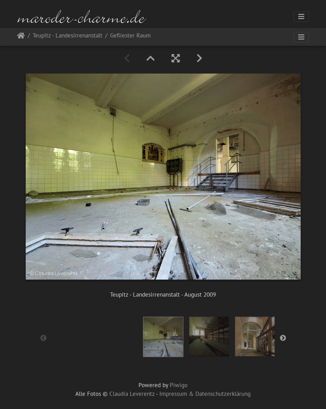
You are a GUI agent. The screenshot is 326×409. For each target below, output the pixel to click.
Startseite (21, 37)
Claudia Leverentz (131, 394)
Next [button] (282, 338)
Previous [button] (43, 338)
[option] (163, 337)
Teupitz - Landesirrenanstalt (67, 36)
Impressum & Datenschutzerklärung (205, 394)
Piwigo (178, 385)
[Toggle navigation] (301, 16)
